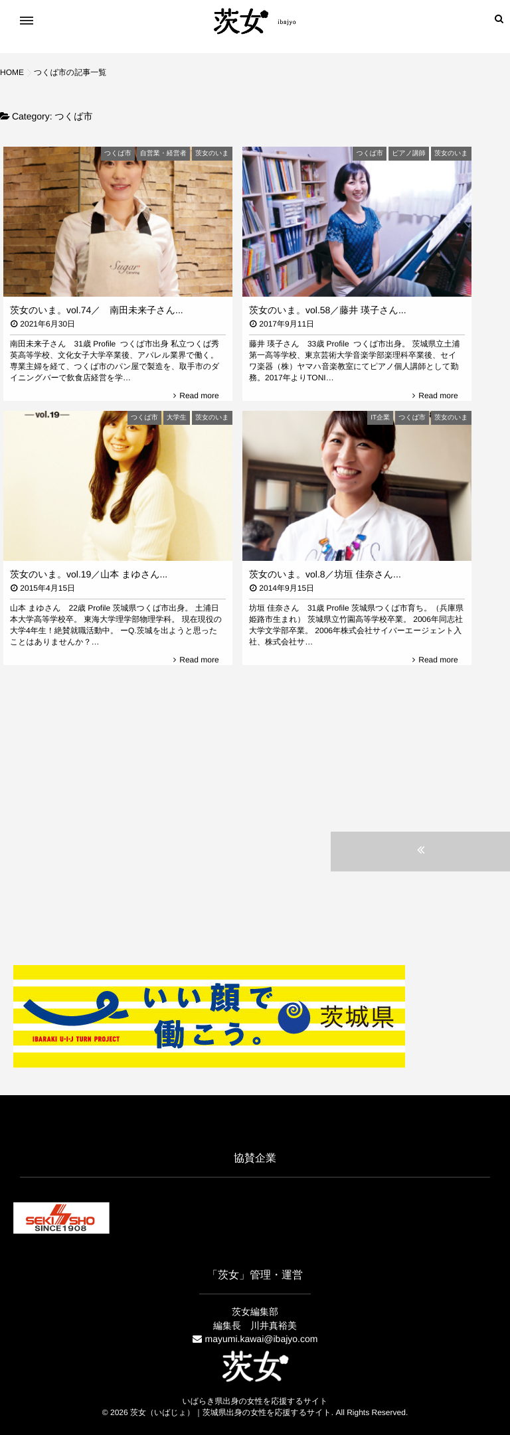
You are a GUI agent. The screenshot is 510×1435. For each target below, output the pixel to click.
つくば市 (117, 153)
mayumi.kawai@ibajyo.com (261, 1338)
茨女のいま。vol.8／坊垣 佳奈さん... (325, 574)
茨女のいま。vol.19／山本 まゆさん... (88, 574)
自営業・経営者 (163, 153)
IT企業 (380, 417)
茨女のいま (212, 153)
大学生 (177, 417)
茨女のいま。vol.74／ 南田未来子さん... (96, 310)
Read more (198, 395)
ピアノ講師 (409, 153)
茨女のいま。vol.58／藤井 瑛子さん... (327, 310)
